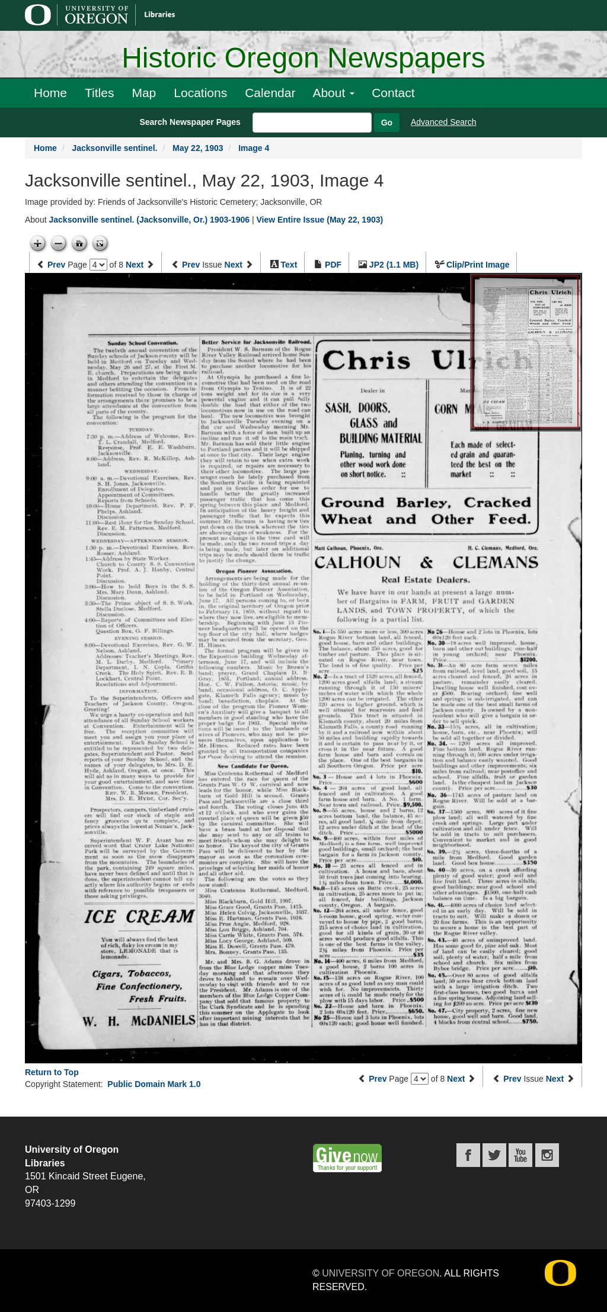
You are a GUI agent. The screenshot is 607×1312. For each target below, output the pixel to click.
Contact (393, 92)
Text (289, 264)
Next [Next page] (134, 264)
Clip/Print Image (478, 264)
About (333, 92)
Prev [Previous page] (56, 264)
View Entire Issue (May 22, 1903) (319, 219)
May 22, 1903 (197, 148)
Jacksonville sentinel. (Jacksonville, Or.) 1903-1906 (149, 219)
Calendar (270, 92)
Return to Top (52, 1072)
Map (144, 92)
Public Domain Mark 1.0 (153, 1084)
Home (50, 92)
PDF (333, 264)
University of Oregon (380, 1273)
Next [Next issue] (233, 264)
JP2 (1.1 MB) (393, 264)
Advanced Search (444, 122)
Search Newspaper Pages (189, 122)
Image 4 (253, 148)
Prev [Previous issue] (191, 264)
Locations (200, 92)
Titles (99, 92)
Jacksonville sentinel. (114, 148)
